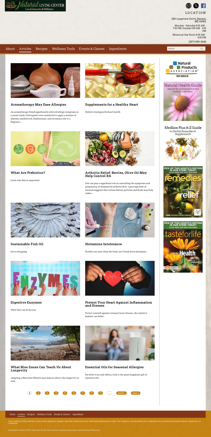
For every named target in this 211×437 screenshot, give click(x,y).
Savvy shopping (19, 251)
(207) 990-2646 (197, 41)
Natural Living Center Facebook (203, 5)
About (10, 49)
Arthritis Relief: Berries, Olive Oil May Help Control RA (116, 174)
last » (136, 393)
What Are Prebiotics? (28, 172)
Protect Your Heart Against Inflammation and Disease (118, 304)
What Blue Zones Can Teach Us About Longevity (41, 368)
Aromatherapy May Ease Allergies (38, 104)
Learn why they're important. (25, 180)
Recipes (42, 49)
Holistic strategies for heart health (102, 112)
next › (121, 393)
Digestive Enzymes (26, 302)
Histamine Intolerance (103, 244)
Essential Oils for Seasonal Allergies (114, 367)
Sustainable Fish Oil (27, 244)
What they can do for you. (23, 310)
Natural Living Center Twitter (196, 5)
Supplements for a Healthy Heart (111, 104)
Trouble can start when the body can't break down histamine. (116, 251)
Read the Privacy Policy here (89, 430)
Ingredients (118, 49)
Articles (25, 49)
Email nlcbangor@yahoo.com (188, 5)
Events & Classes (92, 49)
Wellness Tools (63, 49)
